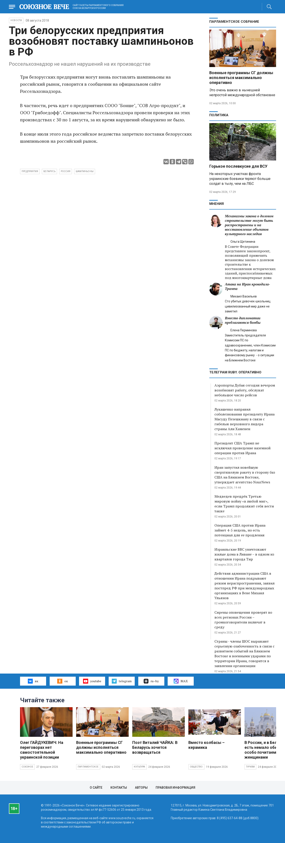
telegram (122, 681)
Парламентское (88, 767)
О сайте (96, 787)
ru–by (151, 681)
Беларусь (49, 171)
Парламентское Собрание (234, 22)
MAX (181, 681)
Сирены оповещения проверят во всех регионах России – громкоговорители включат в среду (243, 619)
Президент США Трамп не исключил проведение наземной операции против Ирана (242, 448)
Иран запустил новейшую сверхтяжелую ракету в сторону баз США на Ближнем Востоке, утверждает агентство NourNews (244, 475)
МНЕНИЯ (216, 204)
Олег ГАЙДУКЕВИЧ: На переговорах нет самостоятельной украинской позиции (41, 750)
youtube (92, 681)
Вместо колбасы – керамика (206, 745)
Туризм (250, 767)
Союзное (27, 767)
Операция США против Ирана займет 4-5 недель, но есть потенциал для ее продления (239, 530)
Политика (218, 115)
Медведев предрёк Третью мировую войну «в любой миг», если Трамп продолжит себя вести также (244, 503)
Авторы (141, 787)
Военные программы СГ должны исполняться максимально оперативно (241, 77)
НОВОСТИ (16, 20)
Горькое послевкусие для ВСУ (238, 166)
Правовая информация (175, 787)
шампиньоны (85, 171)
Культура (139, 767)
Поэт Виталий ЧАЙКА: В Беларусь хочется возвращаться (154, 747)
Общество (196, 767)
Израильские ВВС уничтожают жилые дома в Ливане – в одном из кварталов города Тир (244, 554)
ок (62, 681)
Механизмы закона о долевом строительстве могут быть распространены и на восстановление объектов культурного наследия (249, 225)
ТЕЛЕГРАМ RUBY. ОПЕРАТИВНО (235, 372)
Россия (65, 171)
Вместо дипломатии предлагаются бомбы (243, 320)
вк (33, 681)
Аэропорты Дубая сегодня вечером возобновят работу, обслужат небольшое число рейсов (244, 390)
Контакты (118, 787)
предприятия (30, 171)
